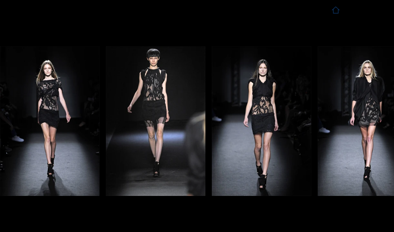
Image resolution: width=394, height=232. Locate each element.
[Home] (335, 9)
